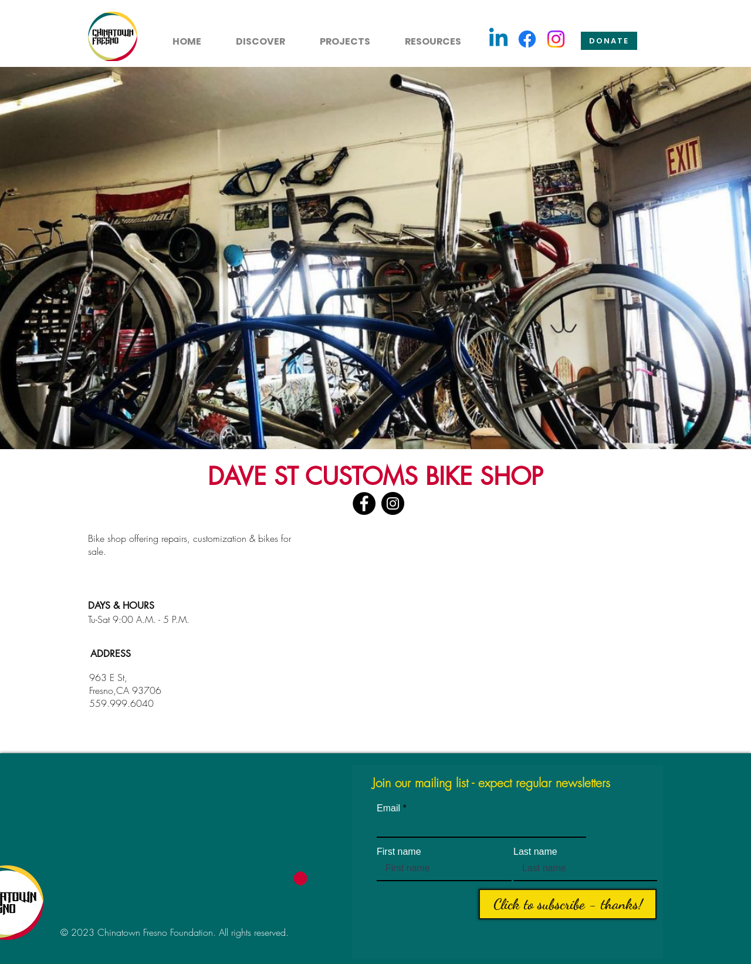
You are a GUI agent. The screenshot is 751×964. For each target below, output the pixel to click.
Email (388, 808)
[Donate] (609, 41)
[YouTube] (421, 503)
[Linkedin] (498, 39)
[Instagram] (555, 39)
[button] (254, 36)
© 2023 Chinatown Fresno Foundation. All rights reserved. (174, 932)
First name (399, 852)
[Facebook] (527, 39)
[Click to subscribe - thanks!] (568, 904)
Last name (535, 852)
